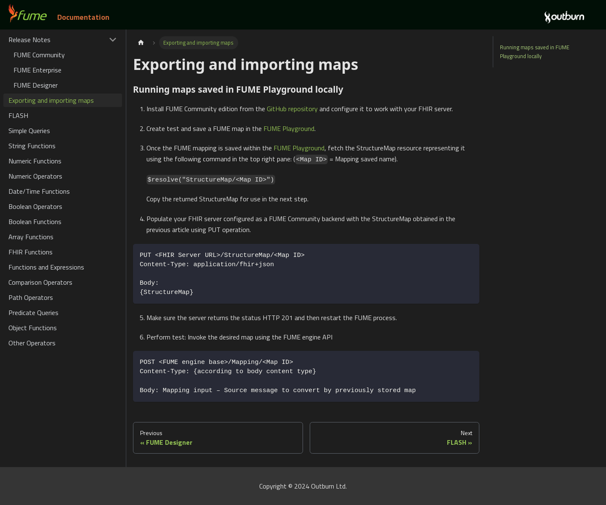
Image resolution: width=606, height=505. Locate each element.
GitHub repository (292, 109)
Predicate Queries (33, 312)
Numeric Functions (34, 161)
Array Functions (30, 237)
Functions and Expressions (46, 267)
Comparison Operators (40, 282)
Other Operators (32, 343)
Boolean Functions (34, 221)
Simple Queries (29, 131)
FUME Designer (35, 85)
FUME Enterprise (37, 70)
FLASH (18, 115)
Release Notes (29, 40)
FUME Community (39, 55)
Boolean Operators (35, 206)
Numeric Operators (35, 176)
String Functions (32, 146)
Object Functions (32, 328)
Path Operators (30, 297)
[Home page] (141, 42)
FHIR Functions (30, 252)
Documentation (83, 17)
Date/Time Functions (39, 191)
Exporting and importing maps (51, 100)
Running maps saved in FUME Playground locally (534, 51)
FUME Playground (288, 128)
